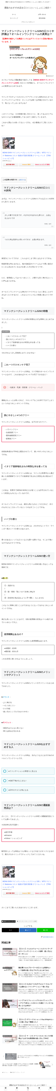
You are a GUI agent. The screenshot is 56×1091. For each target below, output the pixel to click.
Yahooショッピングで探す (42, 164)
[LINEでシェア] (45, 930)
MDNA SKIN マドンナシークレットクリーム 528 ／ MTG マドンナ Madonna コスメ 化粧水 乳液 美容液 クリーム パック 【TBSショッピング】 (27, 155)
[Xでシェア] (10, 930)
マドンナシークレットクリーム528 (26, 921)
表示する (22, 179)
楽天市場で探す (10, 164)
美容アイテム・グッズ (8, 921)
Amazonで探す (26, 164)
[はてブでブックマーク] (28, 930)
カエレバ (9, 160)
